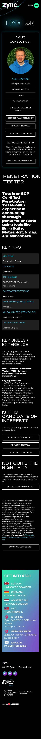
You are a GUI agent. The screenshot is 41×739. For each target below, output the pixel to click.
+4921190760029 (20, 89)
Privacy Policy (25, 667)
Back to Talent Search (20, 547)
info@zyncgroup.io (15, 645)
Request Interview (20, 126)
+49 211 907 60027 (15, 595)
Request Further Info (21, 134)
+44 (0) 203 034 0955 (17, 587)
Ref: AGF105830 (20, 101)
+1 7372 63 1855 (13, 612)
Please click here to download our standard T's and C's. (18, 537)
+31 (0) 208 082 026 (16, 603)
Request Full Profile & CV (20, 118)
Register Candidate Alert (20, 161)
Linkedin (20, 95)
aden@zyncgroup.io (20, 84)
